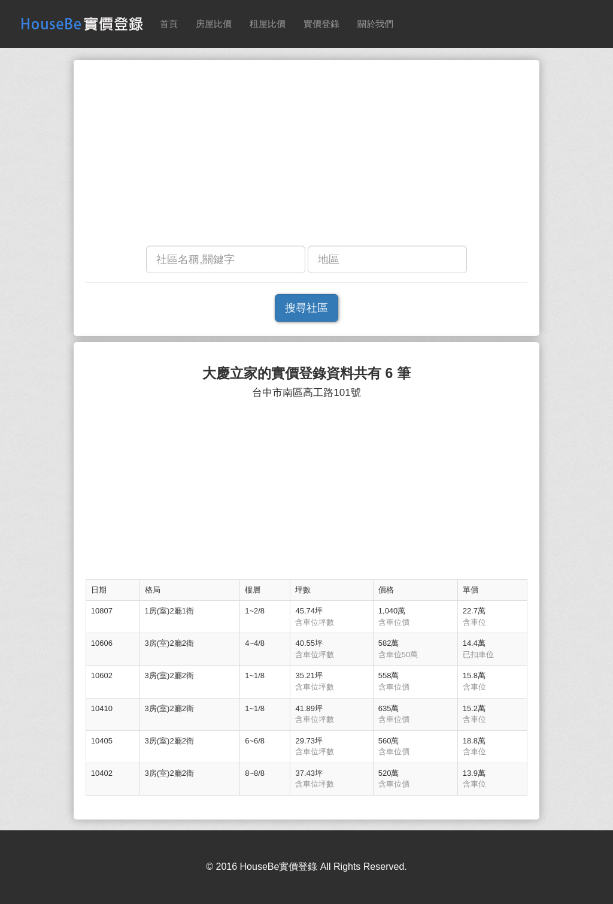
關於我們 (375, 24)
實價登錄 (321, 24)
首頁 (169, 24)
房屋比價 (214, 24)
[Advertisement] (306, 156)
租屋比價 (268, 24)
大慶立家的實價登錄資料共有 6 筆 (306, 373)
